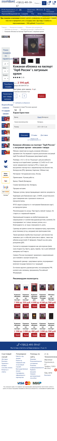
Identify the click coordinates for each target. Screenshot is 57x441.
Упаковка (33, 359)
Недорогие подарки (16, 27)
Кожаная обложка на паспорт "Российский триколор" (27, 299)
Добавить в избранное (21, 103)
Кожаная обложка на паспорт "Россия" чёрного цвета (51, 329)
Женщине (11, 14)
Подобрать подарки (8, 85)
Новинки (45, 14)
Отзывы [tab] (34, 135)
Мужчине (5, 14)
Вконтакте (47, 375)
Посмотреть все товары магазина (7, 96)
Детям (17, 14)
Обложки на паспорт (11, 29)
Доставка (32, 9)
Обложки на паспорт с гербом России (32, 29)
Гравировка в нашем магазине (53, 16)
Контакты (30, 11)
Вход (47, 9)
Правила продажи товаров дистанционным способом (35, 374)
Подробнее (40, 23)
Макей (40, 117)
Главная (4, 27)
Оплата (40, 9)
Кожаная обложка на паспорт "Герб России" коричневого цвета (35, 330)
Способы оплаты (7, 368)
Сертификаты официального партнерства (20, 375)
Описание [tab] (24, 135)
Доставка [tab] (44, 135)
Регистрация (50, 11)
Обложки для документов (34, 27)
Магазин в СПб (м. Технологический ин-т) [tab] (34, 139)
